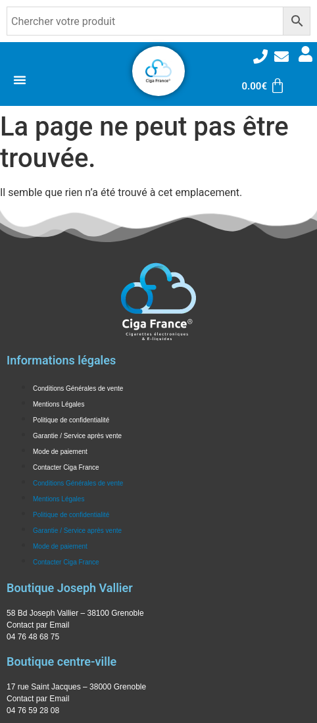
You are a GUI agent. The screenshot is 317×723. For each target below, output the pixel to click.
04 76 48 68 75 (33, 636)
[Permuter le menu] (19, 79)
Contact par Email (38, 625)
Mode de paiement (60, 451)
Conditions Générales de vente (78, 388)
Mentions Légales (58, 404)
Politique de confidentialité (71, 420)
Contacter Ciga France (66, 467)
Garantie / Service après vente (77, 435)
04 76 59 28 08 (33, 710)
